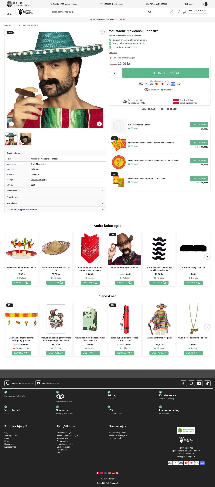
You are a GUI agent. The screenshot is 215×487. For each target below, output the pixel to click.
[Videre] (99, 123)
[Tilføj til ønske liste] (102, 32)
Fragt (6, 438)
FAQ (6, 432)
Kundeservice (10, 447)
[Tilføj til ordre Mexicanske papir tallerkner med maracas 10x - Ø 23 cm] (199, 160)
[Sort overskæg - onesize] (193, 283)
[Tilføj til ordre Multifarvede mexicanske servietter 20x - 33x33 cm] (199, 142)
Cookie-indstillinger (107, 479)
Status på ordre (11, 435)
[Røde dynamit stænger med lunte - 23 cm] (124, 353)
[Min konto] (172, 11)
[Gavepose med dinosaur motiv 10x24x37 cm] (90, 353)
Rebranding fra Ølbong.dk (68, 435)
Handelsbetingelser (65, 444)
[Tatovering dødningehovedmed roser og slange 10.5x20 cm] (55, 353)
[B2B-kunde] (192, 4)
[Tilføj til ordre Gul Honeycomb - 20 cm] (199, 124)
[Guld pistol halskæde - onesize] (193, 353)
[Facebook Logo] (183, 383)
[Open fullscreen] (55, 80)
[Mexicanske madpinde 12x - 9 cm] (21, 283)
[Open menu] (9, 12)
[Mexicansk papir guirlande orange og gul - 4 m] (21, 353)
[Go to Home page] (25, 12)
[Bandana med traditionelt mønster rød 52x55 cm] (90, 283)
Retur (6, 441)
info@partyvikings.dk (186, 456)
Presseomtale (63, 441)
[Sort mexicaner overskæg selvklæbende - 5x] (159, 283)
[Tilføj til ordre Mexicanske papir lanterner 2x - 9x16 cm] (199, 178)
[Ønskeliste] (178, 11)
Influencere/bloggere (118, 435)
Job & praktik (62, 438)
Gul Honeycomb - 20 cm (139, 125)
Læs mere (113, 52)
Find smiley (62, 450)
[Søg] (149, 12)
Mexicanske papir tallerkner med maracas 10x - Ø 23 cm (153, 160)
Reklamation (9, 444)
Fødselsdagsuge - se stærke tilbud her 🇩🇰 (107, 19)
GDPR (59, 453)
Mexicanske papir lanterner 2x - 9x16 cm (146, 178)
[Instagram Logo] (191, 383)
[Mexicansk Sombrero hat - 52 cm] (55, 283)
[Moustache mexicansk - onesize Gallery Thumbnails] (18, 138)
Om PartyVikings (64, 432)
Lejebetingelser (63, 447)
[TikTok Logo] (207, 383)
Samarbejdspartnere (118, 432)
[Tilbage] (11, 123)
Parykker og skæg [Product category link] (39, 180)
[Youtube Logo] (199, 383)
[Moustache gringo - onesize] (124, 283)
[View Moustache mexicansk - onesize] (11, 138)
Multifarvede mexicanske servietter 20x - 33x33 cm (151, 143)
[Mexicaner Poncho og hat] (159, 353)
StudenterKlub (115, 438)
